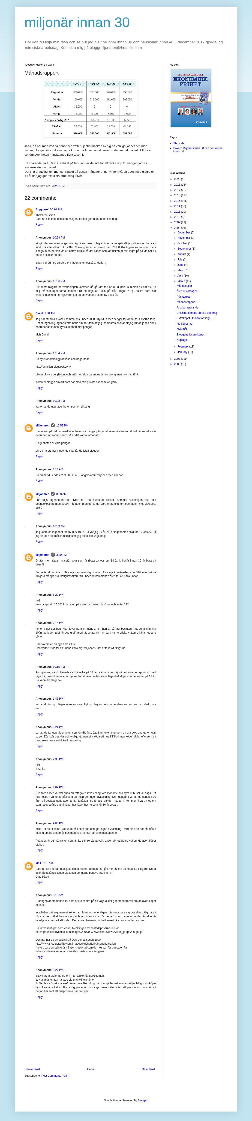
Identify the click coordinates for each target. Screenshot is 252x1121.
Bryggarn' (42, 209)
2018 (177, 184)
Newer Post (33, 1069)
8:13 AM (58, 469)
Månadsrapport (186, 302)
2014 (177, 206)
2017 (177, 190)
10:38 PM (59, 400)
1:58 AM (50, 313)
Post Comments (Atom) (55, 1075)
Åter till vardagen (187, 291)
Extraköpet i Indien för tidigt (193, 318)
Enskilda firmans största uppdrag (197, 312)
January (182, 352)
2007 (177, 358)
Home (91, 1069)
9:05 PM (58, 823)
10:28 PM (59, 237)
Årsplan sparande (187, 307)
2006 (177, 364)
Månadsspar (184, 285)
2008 (177, 228)
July (180, 259)
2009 (177, 222)
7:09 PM (58, 787)
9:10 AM (48, 863)
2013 (177, 211)
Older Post (148, 1069)
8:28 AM (61, 494)
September (184, 248)
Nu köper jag (184, 323)
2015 (177, 200)
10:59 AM (59, 526)
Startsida (178, 143)
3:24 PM (58, 727)
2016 (177, 195)
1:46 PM (58, 698)
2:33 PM (58, 759)
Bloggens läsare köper (190, 334)
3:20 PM (61, 554)
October (182, 243)
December (184, 232)
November (184, 237)
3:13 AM (58, 895)
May (180, 270)
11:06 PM (59, 281)
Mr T (38, 863)
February (183, 346)
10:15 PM (59, 666)
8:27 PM (58, 970)
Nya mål (182, 329)
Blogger (142, 1100)
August (182, 254)
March (181, 281)
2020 (177, 179)
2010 (177, 217)
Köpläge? (183, 339)
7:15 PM (58, 623)
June (180, 264)
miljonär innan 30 (77, 22)
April (180, 275)
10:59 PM (62, 425)
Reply (39, 224)
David (39, 313)
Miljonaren (42, 425)
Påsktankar (184, 296)
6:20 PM (58, 594)
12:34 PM (59, 353)
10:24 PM (56, 209)
